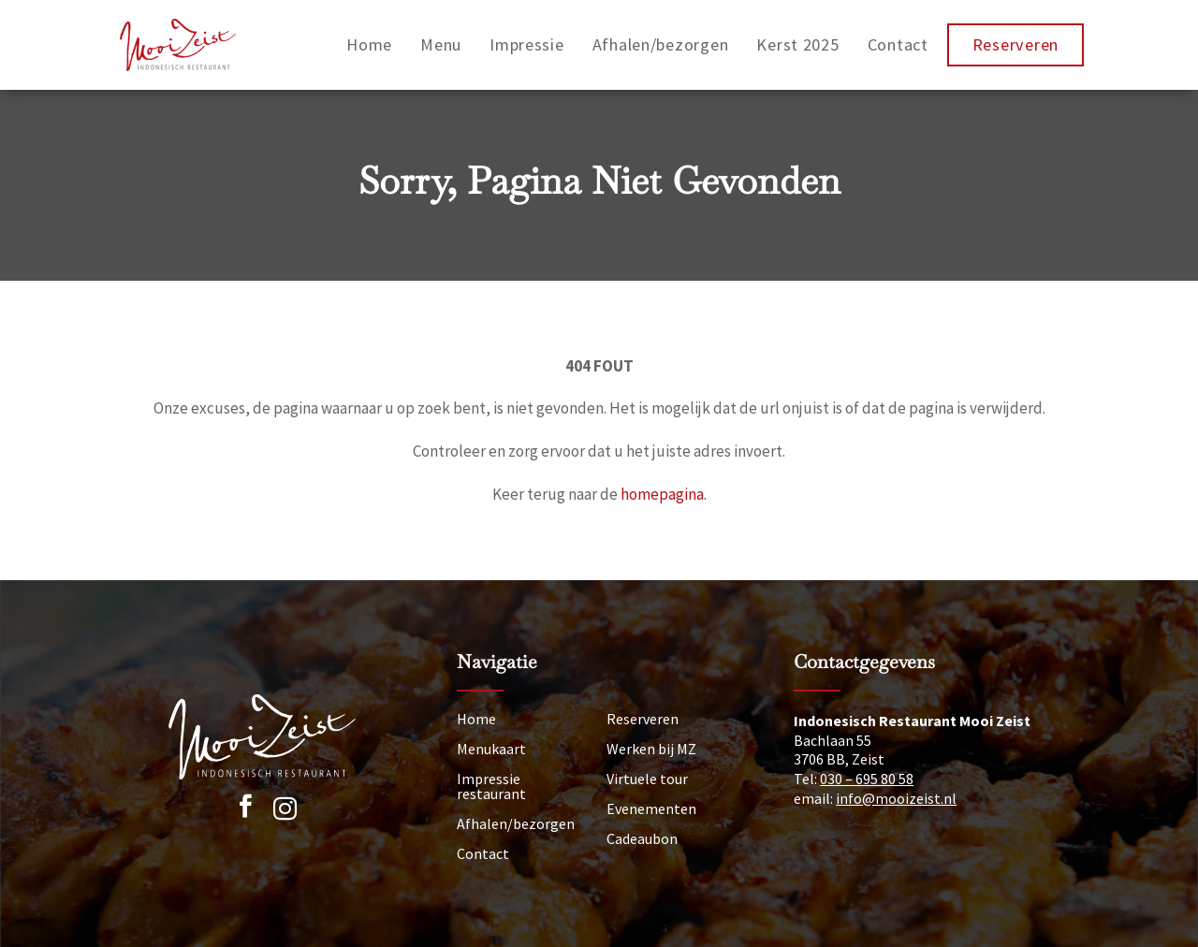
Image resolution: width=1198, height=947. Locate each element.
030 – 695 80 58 (866, 778)
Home (369, 44)
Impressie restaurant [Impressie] (491, 786)
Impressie (526, 44)
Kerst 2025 (797, 44)
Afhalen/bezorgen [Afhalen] (516, 823)
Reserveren (1015, 44)
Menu (440, 44)
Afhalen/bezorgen (660, 44)
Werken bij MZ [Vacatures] (651, 748)
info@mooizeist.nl (896, 798)
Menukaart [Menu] (491, 748)
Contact (898, 44)
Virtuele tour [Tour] (647, 778)
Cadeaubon (642, 838)
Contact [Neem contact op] (483, 853)
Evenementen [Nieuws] (651, 808)
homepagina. (664, 494)
